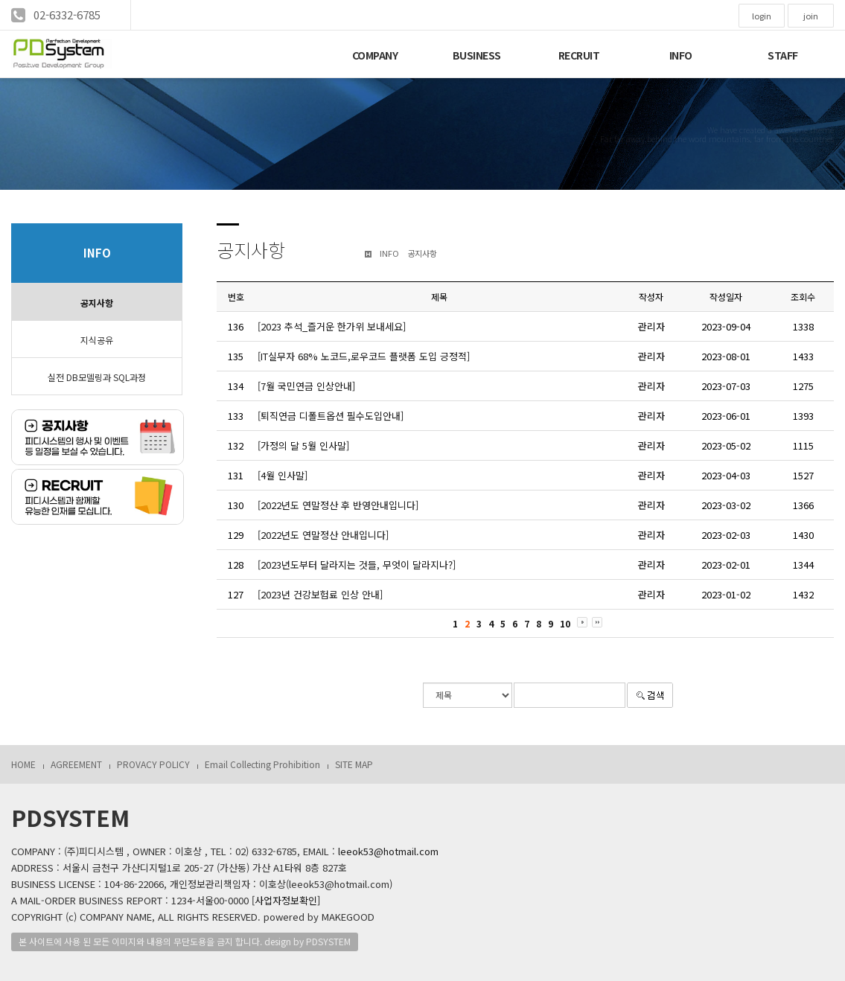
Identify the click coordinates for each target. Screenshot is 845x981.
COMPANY (375, 55)
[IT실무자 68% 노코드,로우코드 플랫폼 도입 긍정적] (364, 356)
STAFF (783, 55)
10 (565, 623)
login (761, 16)
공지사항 (96, 302)
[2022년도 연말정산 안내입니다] (323, 535)
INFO (680, 55)
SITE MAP (354, 764)
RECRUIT (579, 55)
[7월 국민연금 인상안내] (306, 386)
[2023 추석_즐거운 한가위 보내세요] (332, 326)
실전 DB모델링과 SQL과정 (97, 377)
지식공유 (96, 339)
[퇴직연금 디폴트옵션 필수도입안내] (331, 416)
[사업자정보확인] (286, 900)
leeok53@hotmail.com (388, 851)
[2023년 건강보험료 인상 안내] (320, 594)
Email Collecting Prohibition (262, 764)
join (810, 16)
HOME (23, 764)
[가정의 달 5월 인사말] (303, 445)
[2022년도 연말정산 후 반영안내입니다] (338, 505)
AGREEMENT (76, 764)
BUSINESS (477, 55)
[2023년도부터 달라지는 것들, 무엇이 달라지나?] (357, 564)
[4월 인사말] (282, 475)
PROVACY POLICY (153, 764)
